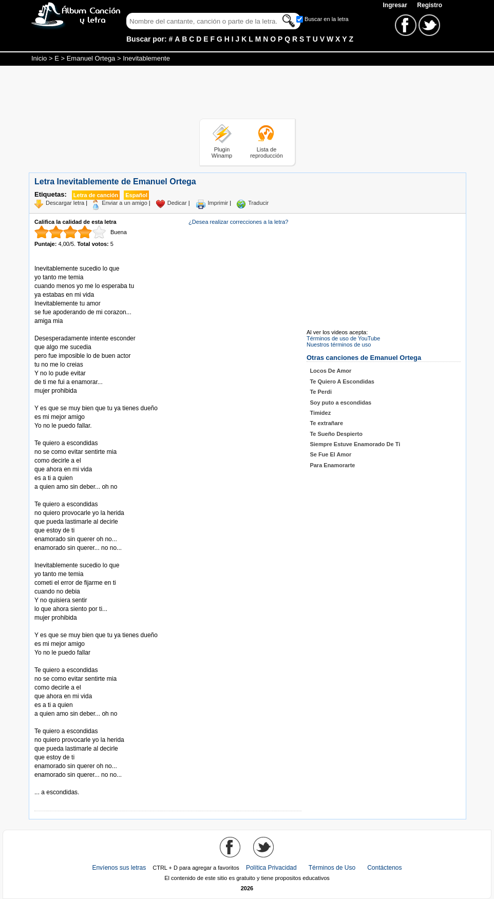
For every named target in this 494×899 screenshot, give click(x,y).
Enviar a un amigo (124, 203)
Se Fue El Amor (330, 454)
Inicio (39, 58)
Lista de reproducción (266, 152)
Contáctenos (384, 867)
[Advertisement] (247, 94)
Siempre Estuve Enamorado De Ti (355, 444)
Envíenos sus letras (119, 867)
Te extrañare (326, 423)
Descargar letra (65, 203)
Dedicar (177, 203)
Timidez (320, 413)
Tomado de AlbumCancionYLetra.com (77, 784)
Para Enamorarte (332, 465)
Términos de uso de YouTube (343, 338)
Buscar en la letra (327, 19)
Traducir (258, 203)
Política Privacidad (271, 867)
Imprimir (218, 203)
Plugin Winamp (222, 152)
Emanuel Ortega (91, 58)
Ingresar (396, 5)
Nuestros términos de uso (339, 344)
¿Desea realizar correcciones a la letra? (238, 222)
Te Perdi (321, 392)
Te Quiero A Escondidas (342, 381)
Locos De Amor (330, 371)
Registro (429, 5)
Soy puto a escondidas (340, 402)
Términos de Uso (332, 867)
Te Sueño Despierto (336, 434)
